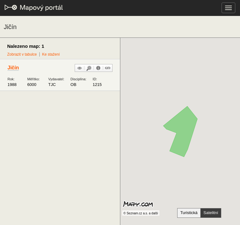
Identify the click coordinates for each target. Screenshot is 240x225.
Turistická (189, 212)
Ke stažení (51, 54)
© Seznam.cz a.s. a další (140, 213)
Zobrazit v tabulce (22, 54)
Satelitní (210, 212)
